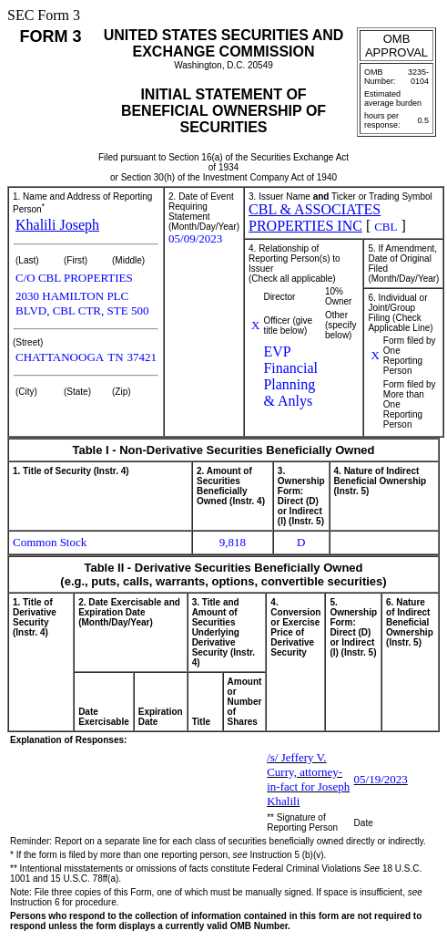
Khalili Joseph (57, 225)
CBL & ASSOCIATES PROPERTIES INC (315, 217)
